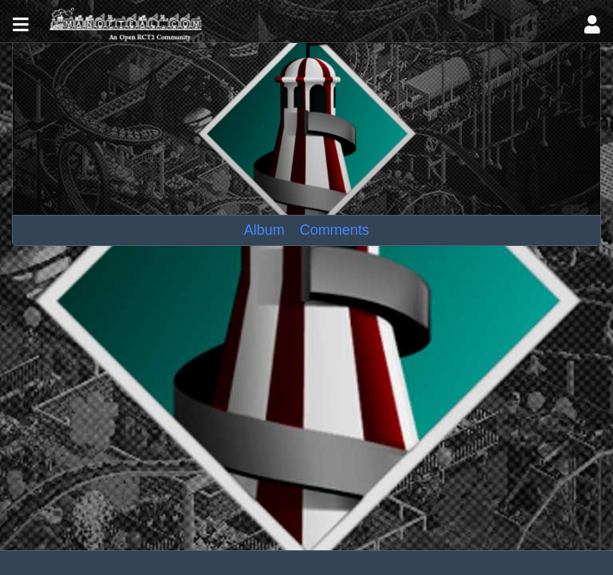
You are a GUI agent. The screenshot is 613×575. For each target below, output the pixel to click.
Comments (334, 230)
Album (264, 230)
